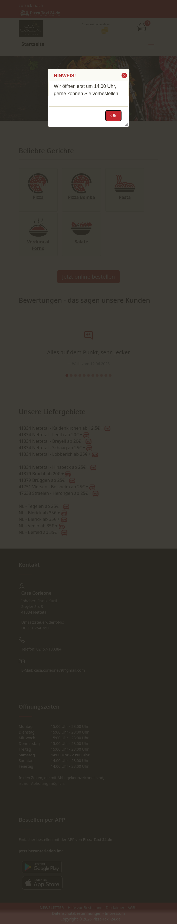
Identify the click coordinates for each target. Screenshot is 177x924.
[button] (123, 75)
